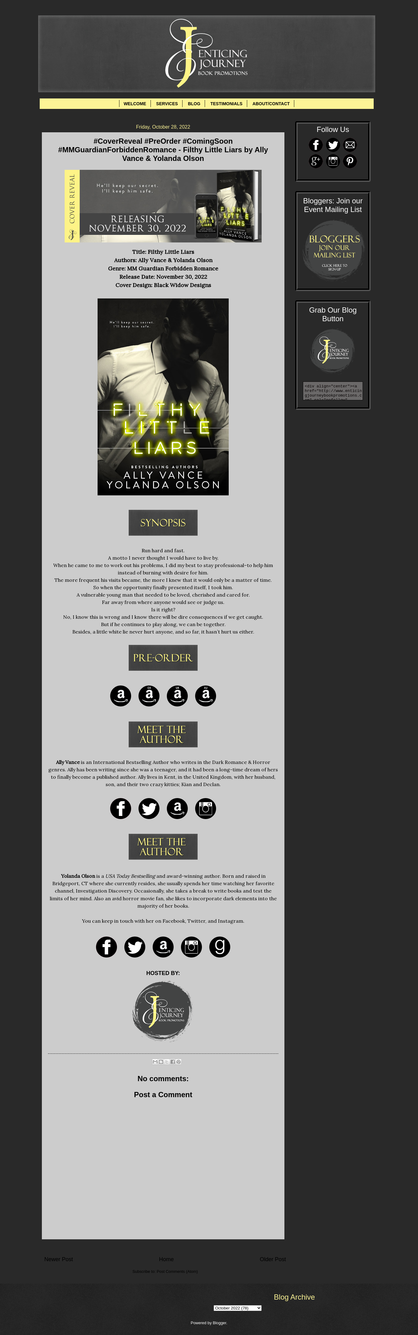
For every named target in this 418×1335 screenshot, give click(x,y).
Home (166, 1259)
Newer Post (58, 1259)
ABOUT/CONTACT (271, 103)
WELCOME (135, 103)
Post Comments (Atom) (177, 1271)
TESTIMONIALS (226, 103)
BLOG (194, 103)
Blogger (219, 1323)
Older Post (273, 1259)
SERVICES (167, 103)
